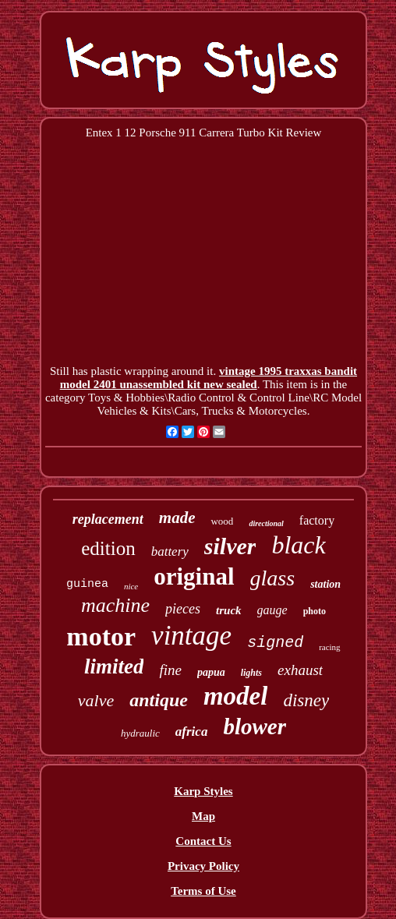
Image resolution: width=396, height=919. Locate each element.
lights (251, 672)
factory (316, 520)
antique (158, 700)
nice (131, 586)
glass (272, 578)
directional (266, 523)
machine (115, 605)
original (194, 576)
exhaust (300, 670)
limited (114, 666)
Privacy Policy (203, 866)
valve (96, 700)
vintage (191, 635)
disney (306, 700)
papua (211, 672)
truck (229, 610)
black (298, 545)
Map (203, 816)
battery (170, 551)
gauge (272, 610)
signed (275, 643)
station (325, 584)
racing (329, 647)
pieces (182, 609)
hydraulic (140, 733)
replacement (107, 519)
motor (101, 636)
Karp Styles (203, 791)
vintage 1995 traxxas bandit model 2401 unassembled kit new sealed (208, 378)
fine (170, 670)
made (177, 517)
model (235, 696)
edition (108, 548)
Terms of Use (203, 891)
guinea (87, 584)
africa (191, 731)
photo (314, 611)
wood (221, 521)
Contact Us (203, 841)
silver (230, 546)
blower (254, 726)
